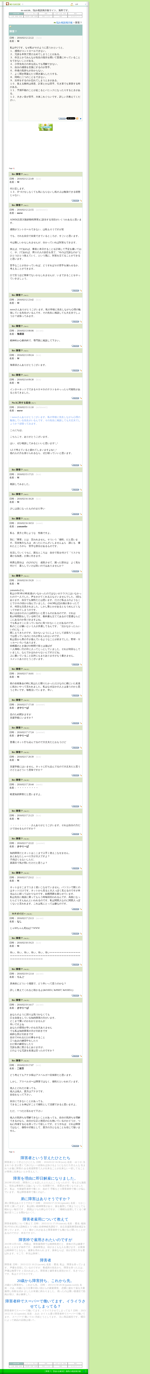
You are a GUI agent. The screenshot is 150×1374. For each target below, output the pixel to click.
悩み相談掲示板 (64, 22)
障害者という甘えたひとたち (45, 1158)
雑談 (60, 16)
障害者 (45, 1260)
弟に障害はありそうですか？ (45, 1199)
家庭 (75, 13)
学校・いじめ (46, 16)
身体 (46, 13)
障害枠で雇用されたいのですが (45, 1240)
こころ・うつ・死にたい (31, 13)
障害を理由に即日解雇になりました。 (45, 1178)
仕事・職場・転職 (16, 16)
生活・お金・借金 (61, 13)
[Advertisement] (45, 147)
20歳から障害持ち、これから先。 (45, 1281)
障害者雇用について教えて (45, 1219)
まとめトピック (75, 16)
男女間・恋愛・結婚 (31, 16)
